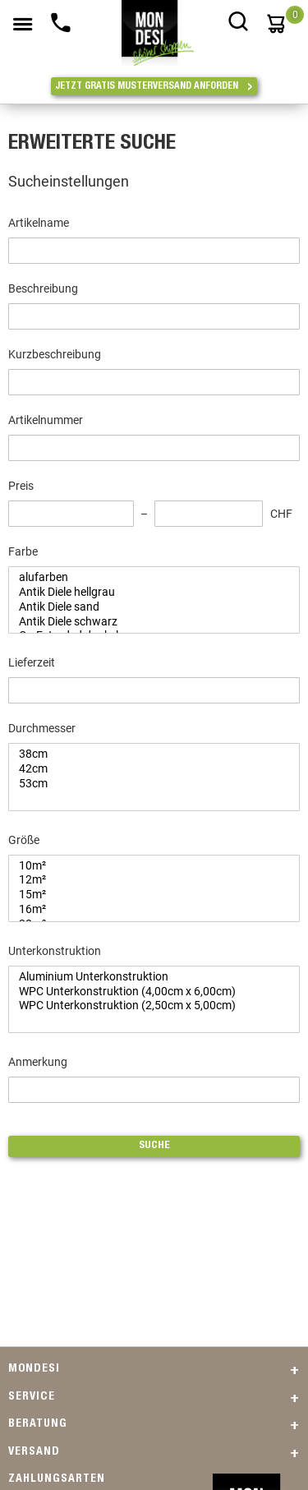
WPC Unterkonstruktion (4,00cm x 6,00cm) (147, 992)
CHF (281, 513)
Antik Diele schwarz (147, 622)
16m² (147, 909)
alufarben (147, 577)
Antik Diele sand (147, 607)
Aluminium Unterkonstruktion (147, 977)
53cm (147, 784)
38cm (147, 754)
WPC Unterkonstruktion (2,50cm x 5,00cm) (147, 1006)
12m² (147, 880)
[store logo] (158, 25)
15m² (147, 895)
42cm (147, 769)
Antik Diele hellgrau (147, 592)
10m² (147, 866)
